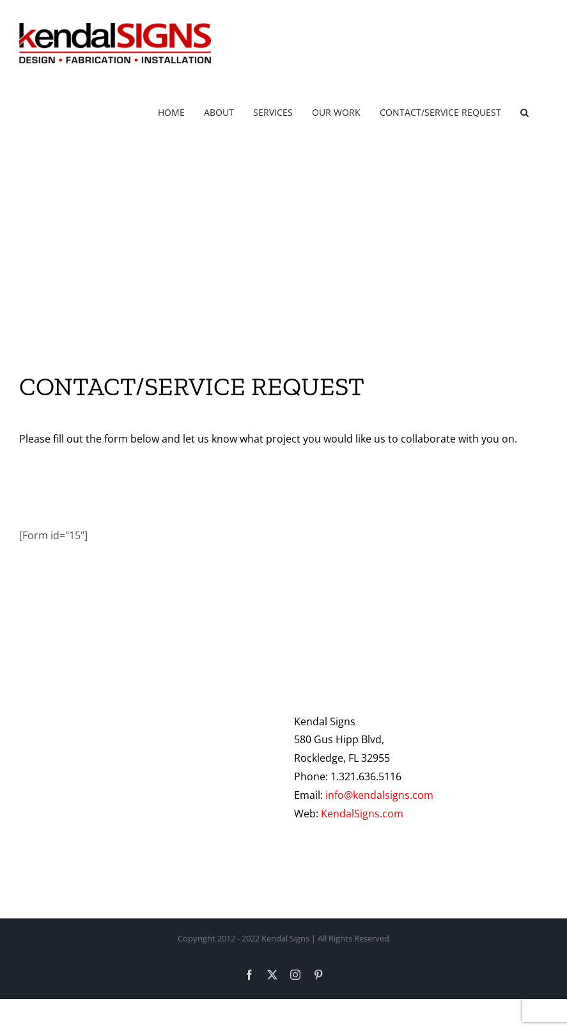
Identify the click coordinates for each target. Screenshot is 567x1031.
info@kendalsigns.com (379, 795)
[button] (524, 110)
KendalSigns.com (362, 814)
